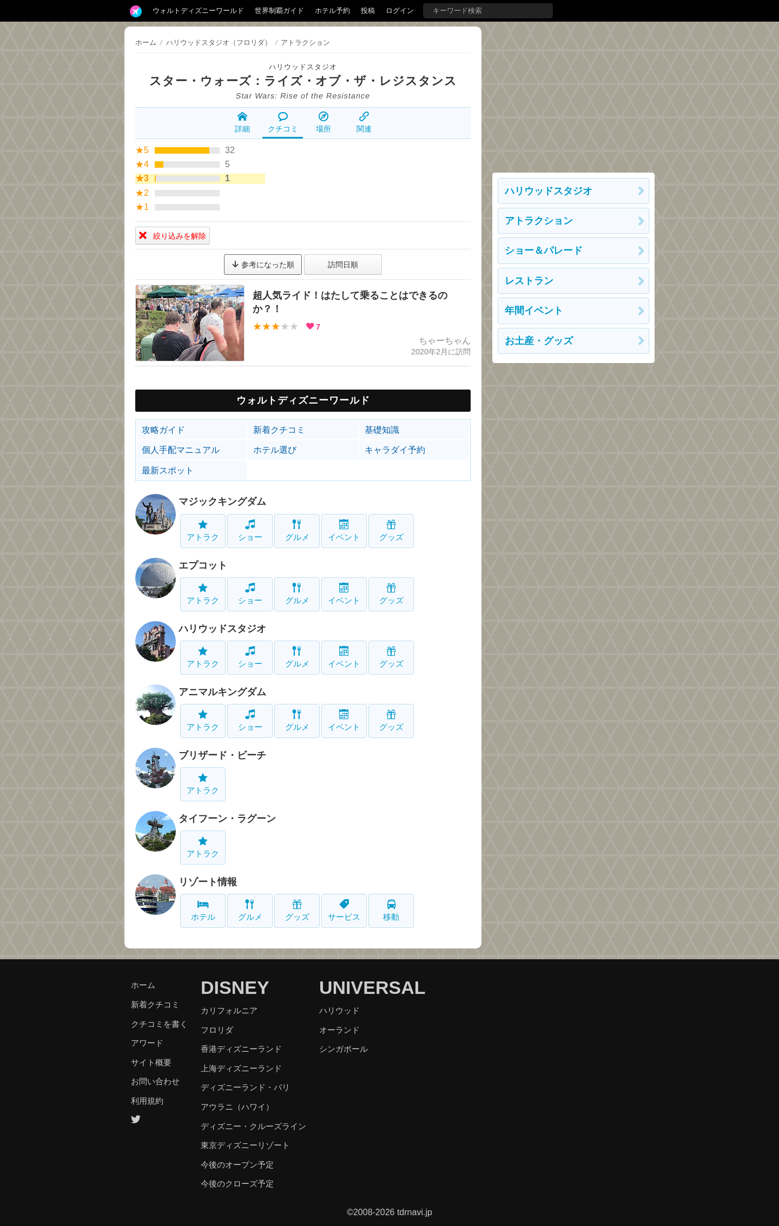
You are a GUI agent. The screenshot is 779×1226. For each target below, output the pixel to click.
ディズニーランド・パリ (245, 1087)
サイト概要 (151, 1062)
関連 (364, 122)
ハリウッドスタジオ (303, 67)
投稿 (368, 10)
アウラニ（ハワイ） (237, 1106)
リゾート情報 (208, 881)
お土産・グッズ (539, 340)
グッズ (391, 530)
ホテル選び (274, 449)
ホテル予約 (332, 10)
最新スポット (168, 470)
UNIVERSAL (372, 987)
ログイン (400, 10)
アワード (147, 1042)
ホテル (203, 910)
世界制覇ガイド (279, 10)
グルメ (297, 530)
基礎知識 (382, 429)
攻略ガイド (163, 429)
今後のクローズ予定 (237, 1183)
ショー (250, 530)
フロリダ (217, 1029)
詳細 (242, 122)
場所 (323, 122)
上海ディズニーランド (241, 1068)
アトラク (203, 530)
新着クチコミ (279, 429)
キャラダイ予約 (395, 449)
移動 (391, 910)
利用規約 (147, 1100)
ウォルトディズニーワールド (198, 10)
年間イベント (534, 310)
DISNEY (235, 987)
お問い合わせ (155, 1081)
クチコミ (283, 122)
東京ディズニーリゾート (245, 1145)
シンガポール (343, 1048)
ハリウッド (339, 1010)
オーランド (339, 1029)
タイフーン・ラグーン (227, 818)
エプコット (203, 565)
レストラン (529, 280)
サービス (344, 910)
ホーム (145, 42)
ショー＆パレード (544, 250)
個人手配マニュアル (181, 449)
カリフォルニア (229, 1010)
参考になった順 (263, 264)
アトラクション (539, 220)
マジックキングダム (222, 501)
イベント (344, 530)
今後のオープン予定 (237, 1164)
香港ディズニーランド (241, 1048)
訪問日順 (343, 264)
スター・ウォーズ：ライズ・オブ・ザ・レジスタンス (303, 81)
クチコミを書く (159, 1024)
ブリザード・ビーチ (222, 755)
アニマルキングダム (222, 692)
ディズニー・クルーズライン (253, 1126)
